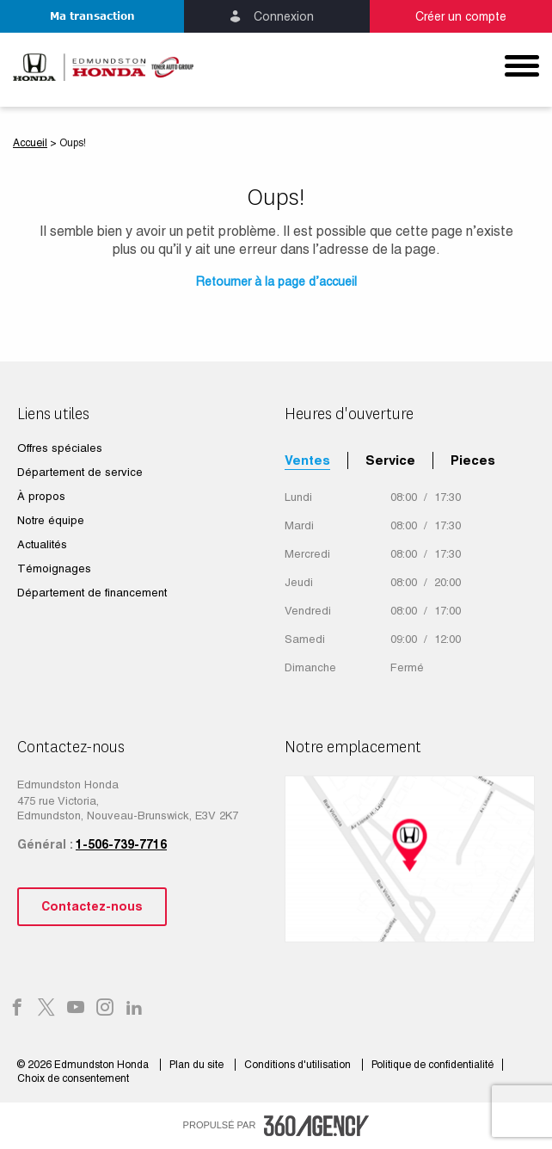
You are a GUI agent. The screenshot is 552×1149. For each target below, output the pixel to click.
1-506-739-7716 (121, 844)
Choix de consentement (73, 1078)
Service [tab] (390, 460)
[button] (92, 16)
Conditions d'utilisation (298, 1065)
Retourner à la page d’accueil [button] (276, 281)
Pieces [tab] (473, 460)
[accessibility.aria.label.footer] (316, 1125)
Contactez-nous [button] (92, 906)
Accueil (30, 143)
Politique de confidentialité (432, 1065)
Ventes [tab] (307, 460)
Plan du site (197, 1065)
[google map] (410, 858)
